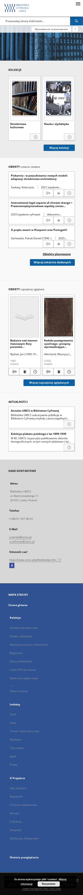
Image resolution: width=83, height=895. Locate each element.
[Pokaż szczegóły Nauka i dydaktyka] (69, 137)
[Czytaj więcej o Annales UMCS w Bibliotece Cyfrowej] (69, 424)
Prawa (14, 765)
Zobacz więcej (18, 691)
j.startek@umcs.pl (20, 537)
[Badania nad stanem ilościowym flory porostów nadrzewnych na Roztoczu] (24, 317)
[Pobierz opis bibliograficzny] (48, 193)
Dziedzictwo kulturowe (18, 125)
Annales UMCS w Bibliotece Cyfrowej (35, 410)
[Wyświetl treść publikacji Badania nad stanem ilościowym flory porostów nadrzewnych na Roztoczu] (24, 372)
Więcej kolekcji (59, 148)
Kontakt (14, 813)
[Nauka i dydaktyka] (58, 98)
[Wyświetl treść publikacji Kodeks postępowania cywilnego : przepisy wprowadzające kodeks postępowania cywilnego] (59, 372)
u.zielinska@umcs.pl (22, 541)
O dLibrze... (17, 821)
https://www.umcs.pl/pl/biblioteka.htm (35, 560)
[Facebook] (11, 566)
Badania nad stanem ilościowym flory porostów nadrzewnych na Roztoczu (23, 344)
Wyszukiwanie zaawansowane (51, 29)
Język (13, 756)
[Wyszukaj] (76, 21)
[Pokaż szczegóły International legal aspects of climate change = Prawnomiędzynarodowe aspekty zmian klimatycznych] (69, 220)
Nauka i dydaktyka (56, 124)
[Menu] (78, 3)
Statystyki (16, 830)
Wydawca (16, 739)
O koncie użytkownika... (24, 805)
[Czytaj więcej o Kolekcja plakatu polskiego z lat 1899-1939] (69, 447)
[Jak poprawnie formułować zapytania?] (75, 29)
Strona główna (18, 605)
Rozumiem (48, 884)
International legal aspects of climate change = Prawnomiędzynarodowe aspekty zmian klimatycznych (41, 204)
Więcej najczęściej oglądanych (49, 382)
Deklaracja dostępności (24, 838)
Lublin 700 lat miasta (23, 670)
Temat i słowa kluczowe (24, 731)
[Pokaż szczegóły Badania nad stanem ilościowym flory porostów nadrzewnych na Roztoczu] (35, 372)
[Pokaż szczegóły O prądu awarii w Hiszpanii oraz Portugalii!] (69, 243)
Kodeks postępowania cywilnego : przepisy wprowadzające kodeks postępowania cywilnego (58, 344)
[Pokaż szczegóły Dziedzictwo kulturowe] (35, 137)
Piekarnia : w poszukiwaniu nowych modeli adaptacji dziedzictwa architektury (39, 177)
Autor (13, 723)
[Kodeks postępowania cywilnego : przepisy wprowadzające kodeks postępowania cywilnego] (58, 317)
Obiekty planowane (57, 254)
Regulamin (16, 796)
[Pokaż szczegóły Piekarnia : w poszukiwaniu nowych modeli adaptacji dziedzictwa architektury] (69, 193)
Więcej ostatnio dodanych (52, 262)
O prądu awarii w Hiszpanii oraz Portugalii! (39, 230)
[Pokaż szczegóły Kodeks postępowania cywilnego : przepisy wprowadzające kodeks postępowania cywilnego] (69, 372)
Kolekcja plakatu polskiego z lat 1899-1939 (38, 433)
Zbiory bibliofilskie (21, 661)
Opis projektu (18, 788)
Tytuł (13, 714)
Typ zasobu (17, 748)
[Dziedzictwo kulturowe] (24, 98)
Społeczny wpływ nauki (24, 678)
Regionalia (16, 653)
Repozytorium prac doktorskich (29, 644)
